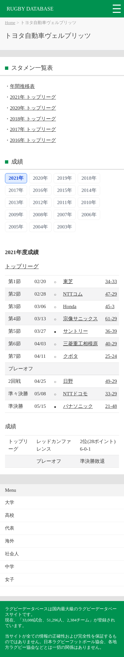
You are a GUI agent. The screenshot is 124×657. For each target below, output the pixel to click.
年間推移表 (22, 86)
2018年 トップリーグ (33, 118)
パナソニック (78, 406)
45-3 (109, 306)
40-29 (111, 343)
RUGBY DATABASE (30, 9)
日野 (68, 381)
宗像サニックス (80, 318)
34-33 (111, 281)
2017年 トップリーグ (33, 129)
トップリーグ (22, 266)
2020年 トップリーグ (33, 108)
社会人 (12, 553)
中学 (9, 566)
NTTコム (73, 294)
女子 (9, 579)
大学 (9, 502)
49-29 (111, 381)
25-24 (111, 356)
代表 (9, 528)
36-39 (111, 331)
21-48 (111, 406)
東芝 (68, 281)
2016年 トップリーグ (33, 140)
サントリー (75, 331)
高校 (9, 515)
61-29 (111, 318)
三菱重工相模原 (80, 343)
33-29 (111, 393)
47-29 (111, 294)
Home (10, 22)
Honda (70, 306)
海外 (9, 541)
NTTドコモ (75, 393)
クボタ (70, 356)
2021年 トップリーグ (33, 97)
